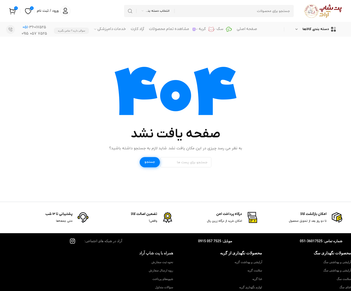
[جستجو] (209, 11)
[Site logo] (322, 11)
